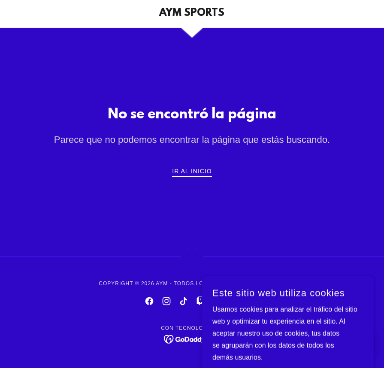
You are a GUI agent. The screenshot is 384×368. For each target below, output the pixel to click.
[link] (192, 13)
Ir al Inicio (192, 171)
